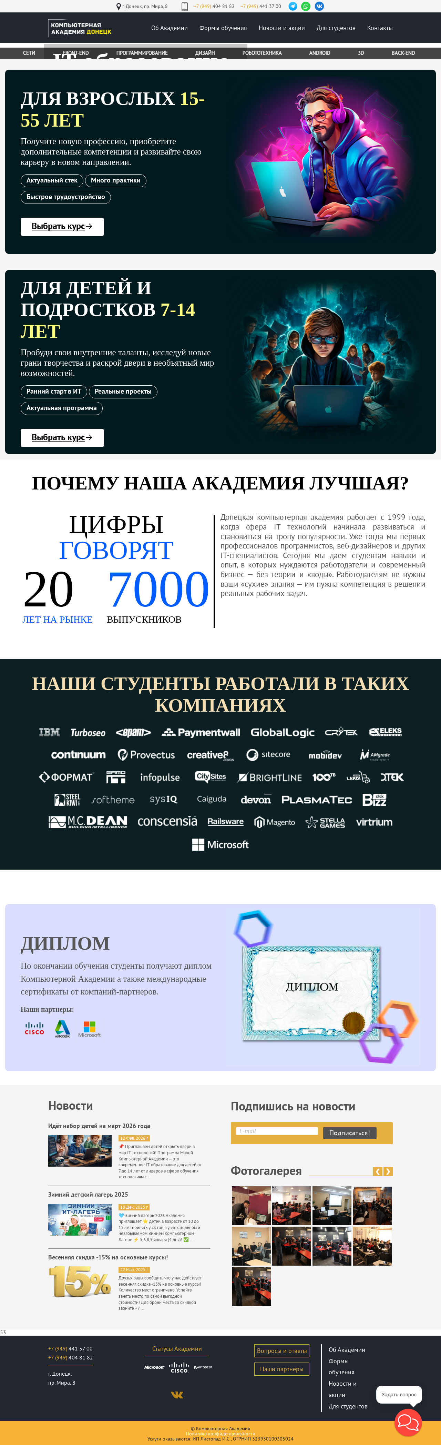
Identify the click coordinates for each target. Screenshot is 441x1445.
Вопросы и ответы (282, 1350)
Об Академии (169, 27)
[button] (408, 1422)
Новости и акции (282, 27)
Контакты (380, 27)
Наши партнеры (282, 1369)
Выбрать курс (62, 226)
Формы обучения (223, 27)
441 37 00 (261, 6)
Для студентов (336, 27)
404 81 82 (214, 6)
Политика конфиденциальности (220, 1433)
